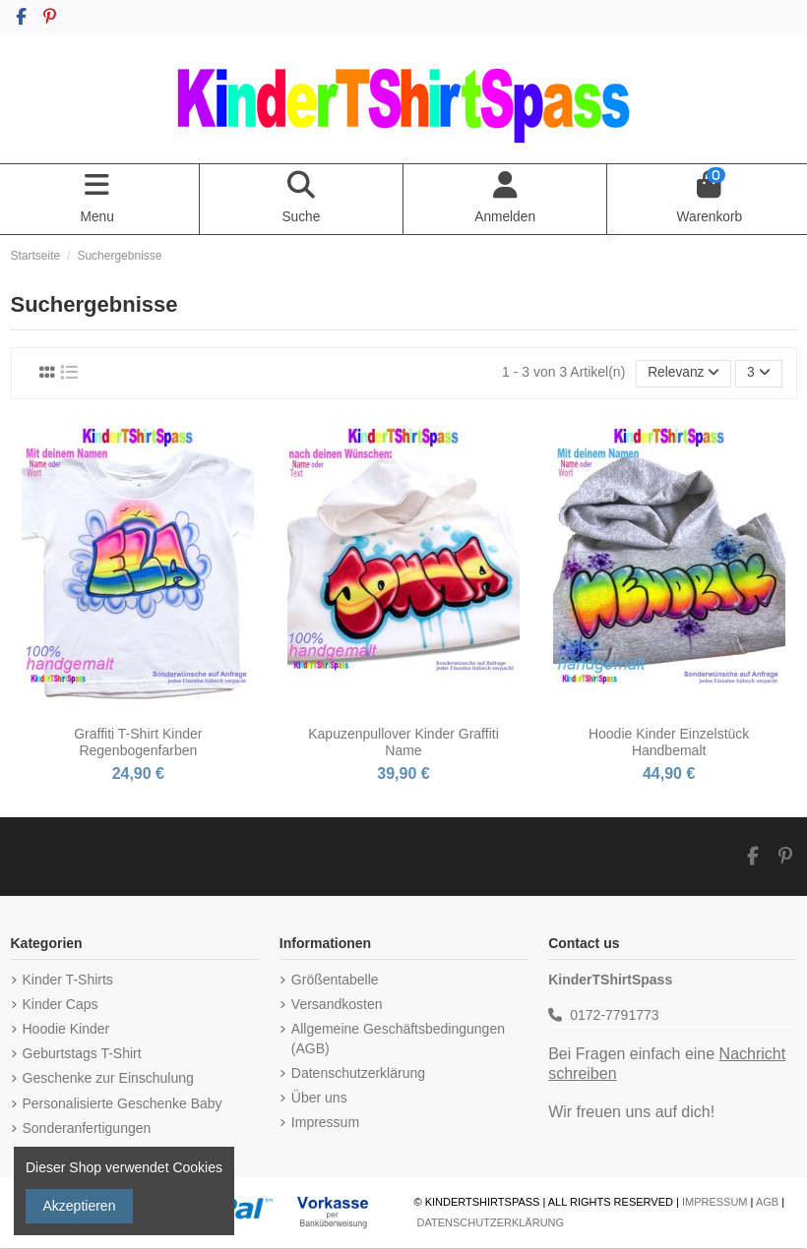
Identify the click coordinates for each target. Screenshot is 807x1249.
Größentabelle (335, 980)
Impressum (325, 1124)
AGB (767, 1204)
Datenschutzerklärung (358, 1074)
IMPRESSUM (715, 1204)
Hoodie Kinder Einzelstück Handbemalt (669, 743)
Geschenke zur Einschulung (108, 1080)
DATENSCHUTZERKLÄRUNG (491, 1224)
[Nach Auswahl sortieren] (682, 375)
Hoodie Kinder (66, 1031)
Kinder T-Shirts (68, 980)
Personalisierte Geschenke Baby (122, 1104)
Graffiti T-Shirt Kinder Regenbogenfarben (138, 743)
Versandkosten (337, 1006)
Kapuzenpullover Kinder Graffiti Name (403, 743)
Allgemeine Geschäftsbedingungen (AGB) (398, 1040)
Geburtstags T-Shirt (82, 1055)
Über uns (319, 1099)
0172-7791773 (614, 1017)
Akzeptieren (79, 1206)
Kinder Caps (60, 1006)
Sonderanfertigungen (87, 1129)
